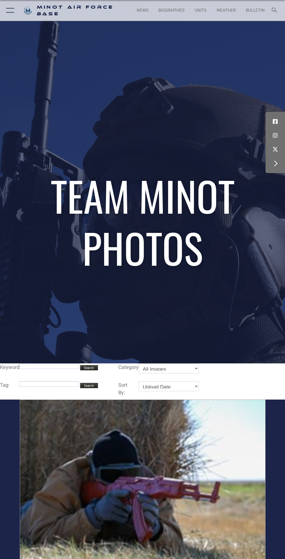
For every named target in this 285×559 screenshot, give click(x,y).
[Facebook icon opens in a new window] (275, 122)
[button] (9, 10)
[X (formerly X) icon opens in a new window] (275, 149)
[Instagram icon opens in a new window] (275, 135)
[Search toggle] (275, 10)
